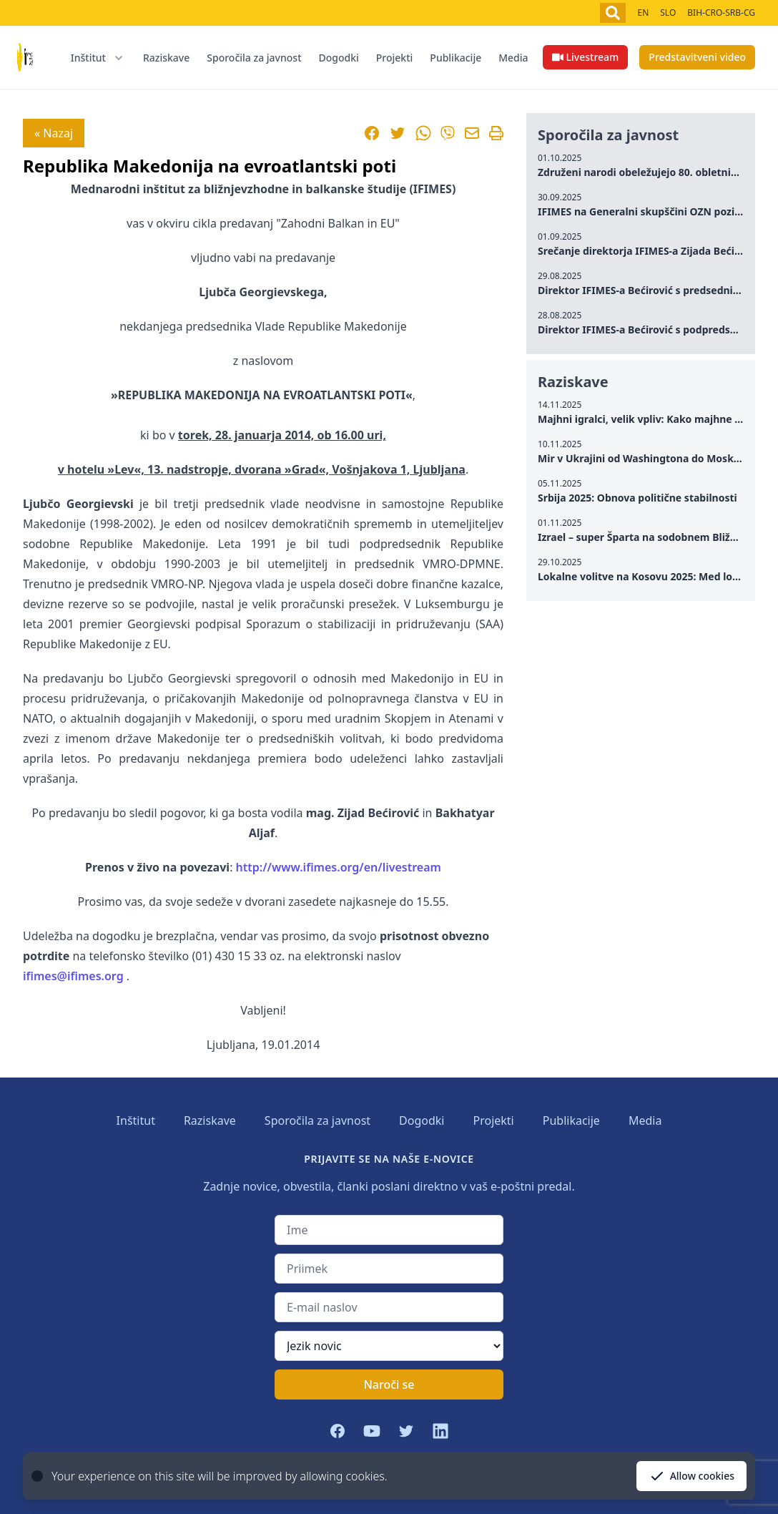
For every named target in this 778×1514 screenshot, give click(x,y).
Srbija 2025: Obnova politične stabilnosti (637, 497)
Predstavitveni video (697, 57)
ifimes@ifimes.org (73, 976)
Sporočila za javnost (254, 57)
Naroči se (388, 1384)
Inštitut (136, 1120)
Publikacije (455, 57)
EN (643, 12)
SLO (668, 12)
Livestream (585, 57)
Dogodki (339, 57)
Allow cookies (691, 1476)
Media (513, 57)
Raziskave (166, 57)
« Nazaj (53, 133)
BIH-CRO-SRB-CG (721, 12)
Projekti (394, 57)
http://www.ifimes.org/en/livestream (338, 867)
